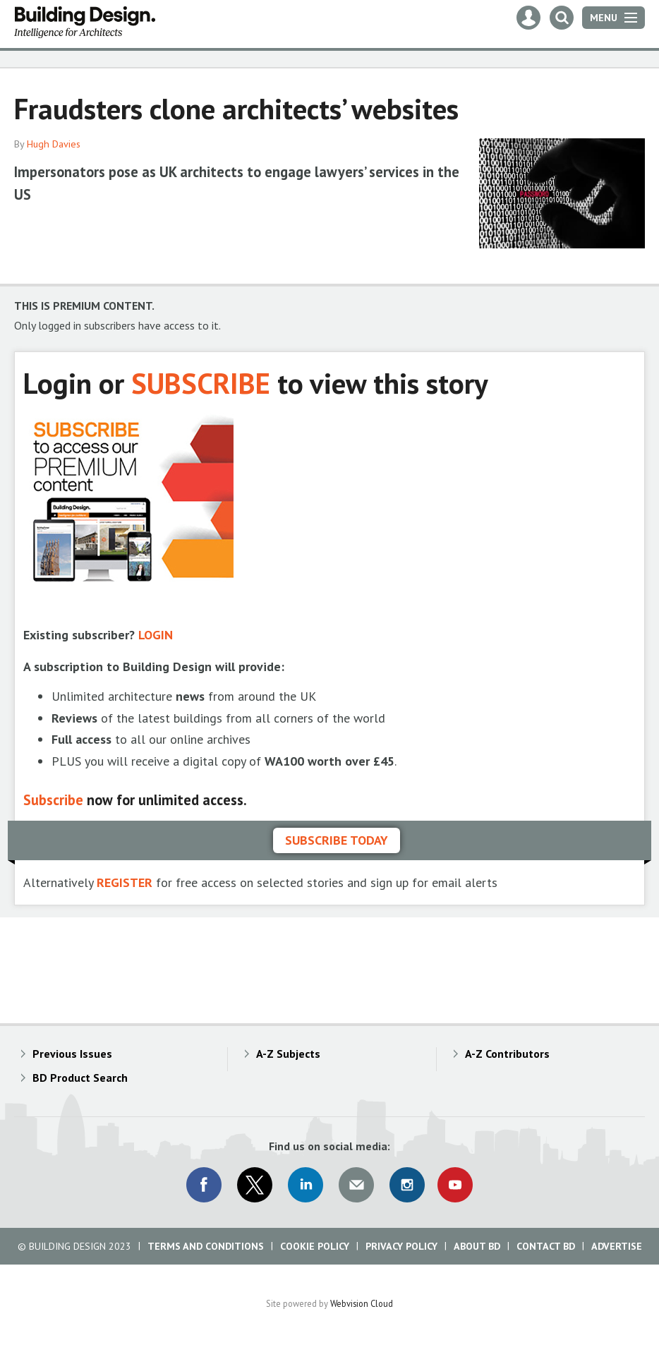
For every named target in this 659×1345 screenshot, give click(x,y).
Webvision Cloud (361, 1303)
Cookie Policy (314, 1246)
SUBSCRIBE (200, 383)
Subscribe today (336, 840)
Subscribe (53, 799)
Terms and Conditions (205, 1246)
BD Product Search (80, 1077)
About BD (477, 1246)
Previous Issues (72, 1054)
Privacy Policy (401, 1246)
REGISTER (124, 882)
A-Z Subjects (288, 1054)
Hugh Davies (53, 144)
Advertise (616, 1246)
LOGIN (155, 635)
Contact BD (545, 1246)
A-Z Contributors (507, 1054)
